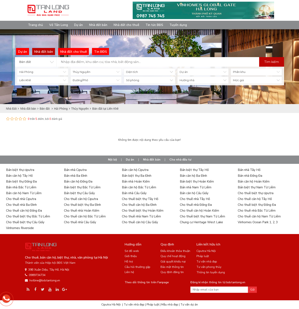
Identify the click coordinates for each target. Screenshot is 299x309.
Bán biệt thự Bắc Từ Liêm (82, 187)
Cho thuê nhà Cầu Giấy (80, 222)
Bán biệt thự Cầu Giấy (79, 193)
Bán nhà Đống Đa (250, 176)
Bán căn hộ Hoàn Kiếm (254, 181)
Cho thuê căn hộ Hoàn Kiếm (199, 210)
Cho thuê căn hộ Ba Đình (139, 205)
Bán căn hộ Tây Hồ (19, 176)
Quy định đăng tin (172, 272)
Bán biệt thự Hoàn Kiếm (197, 181)
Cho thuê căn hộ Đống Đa (24, 210)
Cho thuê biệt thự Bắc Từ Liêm (28, 216)
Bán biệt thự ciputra (20, 170)
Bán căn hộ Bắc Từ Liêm (139, 187)
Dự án (78, 25)
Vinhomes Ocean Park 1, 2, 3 (258, 222)
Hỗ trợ (129, 262)
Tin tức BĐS (154, 25)
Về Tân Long (58, 25)
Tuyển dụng (178, 25)
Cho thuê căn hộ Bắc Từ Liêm (85, 216)
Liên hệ (129, 272)
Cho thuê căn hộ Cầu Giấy (140, 222)
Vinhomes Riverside (20, 228)
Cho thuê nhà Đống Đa (196, 205)
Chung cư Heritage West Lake (201, 222)
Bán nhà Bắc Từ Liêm (21, 187)
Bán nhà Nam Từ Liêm (195, 187)
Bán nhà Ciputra (75, 170)
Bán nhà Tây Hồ (249, 170)
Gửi (252, 290)
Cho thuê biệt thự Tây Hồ (140, 199)
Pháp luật (202, 256)
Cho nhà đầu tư (180, 160)
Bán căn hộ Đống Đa (78, 181)
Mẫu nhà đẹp (169, 305)
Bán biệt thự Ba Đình (136, 176)
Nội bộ (112, 160)
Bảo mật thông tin (172, 267)
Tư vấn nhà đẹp (206, 262)
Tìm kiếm (271, 62)
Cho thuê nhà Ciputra (21, 199)
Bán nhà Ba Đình (75, 176)
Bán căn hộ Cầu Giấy (194, 193)
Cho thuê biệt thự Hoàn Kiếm (142, 210)
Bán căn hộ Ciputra (135, 170)
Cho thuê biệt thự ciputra (255, 193)
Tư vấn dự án (189, 305)
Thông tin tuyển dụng (210, 272)
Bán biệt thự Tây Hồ (194, 170)
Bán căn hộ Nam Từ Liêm (24, 193)
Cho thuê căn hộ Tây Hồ (255, 199)
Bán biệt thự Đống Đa (21, 181)
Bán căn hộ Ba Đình (193, 176)
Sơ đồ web (132, 251)
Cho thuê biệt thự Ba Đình (82, 205)
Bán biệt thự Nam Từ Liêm (257, 187)
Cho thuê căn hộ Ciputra (81, 199)
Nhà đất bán (98, 25)
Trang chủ (35, 25)
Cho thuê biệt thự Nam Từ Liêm (202, 216)
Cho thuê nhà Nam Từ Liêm (141, 216)
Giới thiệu (131, 256)
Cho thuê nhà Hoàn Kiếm (81, 210)
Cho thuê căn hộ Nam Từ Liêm (259, 216)
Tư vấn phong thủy (208, 267)
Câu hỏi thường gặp (137, 267)
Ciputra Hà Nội (206, 251)
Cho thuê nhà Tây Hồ (195, 199)
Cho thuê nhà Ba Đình (21, 205)
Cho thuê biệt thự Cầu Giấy (25, 222)
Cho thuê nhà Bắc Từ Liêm (257, 210)
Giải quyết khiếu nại (173, 262)
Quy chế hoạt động (173, 256)
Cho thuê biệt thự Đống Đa (257, 205)
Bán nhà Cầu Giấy (134, 193)
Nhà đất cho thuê (126, 25)
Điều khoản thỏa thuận (175, 251)
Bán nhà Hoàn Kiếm (136, 181)
